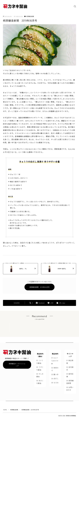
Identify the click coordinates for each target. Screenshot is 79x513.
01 (54, 370)
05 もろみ (55, 392)
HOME (5, 419)
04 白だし (55, 388)
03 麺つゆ (54, 384)
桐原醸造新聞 (29, 16)
